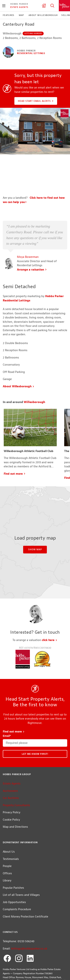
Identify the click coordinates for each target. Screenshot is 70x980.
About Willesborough (43, 15)
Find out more (15, 486)
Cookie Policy (11, 832)
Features (8, 15)
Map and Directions (15, 839)
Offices (7, 886)
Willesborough (34, 414)
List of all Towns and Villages (21, 907)
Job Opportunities (14, 915)
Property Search (52, 6)
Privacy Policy (11, 825)
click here (49, 653)
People (7, 879)
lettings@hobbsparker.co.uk (29, 961)
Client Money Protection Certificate (25, 929)
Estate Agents (19, 7)
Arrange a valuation (32, 282)
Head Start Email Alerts (36, 101)
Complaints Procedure (17, 922)
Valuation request (44, 6)
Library (7, 893)
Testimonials (11, 871)
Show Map (35, 562)
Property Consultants (16, 818)
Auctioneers (10, 803)
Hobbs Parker (19, 4)
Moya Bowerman (28, 269)
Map (21, 15)
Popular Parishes (13, 900)
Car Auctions (11, 811)
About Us (9, 864)
